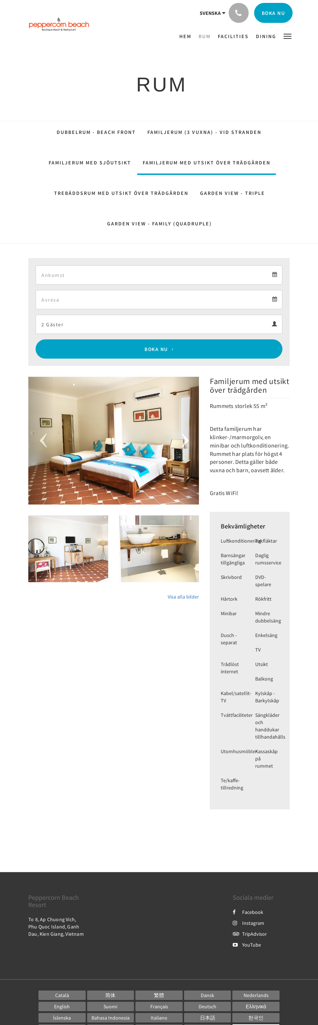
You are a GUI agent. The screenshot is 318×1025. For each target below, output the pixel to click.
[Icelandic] (62, 1017)
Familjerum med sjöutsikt (90, 162)
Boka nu (156, 349)
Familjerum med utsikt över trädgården (206, 162)
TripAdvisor (250, 934)
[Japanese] (207, 1017)
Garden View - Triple (232, 193)
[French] (159, 1006)
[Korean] (256, 1017)
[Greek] (256, 1006)
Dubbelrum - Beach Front (96, 132)
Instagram (248, 923)
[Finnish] (110, 1006)
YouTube (247, 945)
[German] (207, 1006)
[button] (287, 36)
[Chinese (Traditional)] (159, 995)
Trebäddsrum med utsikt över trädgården (121, 193)
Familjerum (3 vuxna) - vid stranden (204, 132)
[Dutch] (256, 995)
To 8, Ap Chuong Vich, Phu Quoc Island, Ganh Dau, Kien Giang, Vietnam (56, 926)
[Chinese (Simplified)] (110, 995)
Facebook (248, 912)
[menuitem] (187, 36)
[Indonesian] (110, 1017)
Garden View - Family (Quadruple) (159, 223)
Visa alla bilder (183, 596)
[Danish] (207, 995)
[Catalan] (62, 995)
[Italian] (159, 1017)
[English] (62, 1006)
